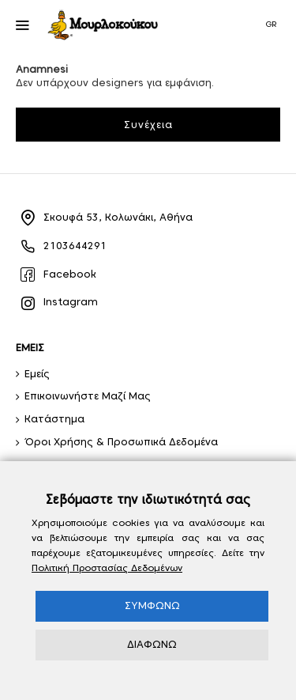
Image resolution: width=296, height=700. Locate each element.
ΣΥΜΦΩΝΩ (152, 605)
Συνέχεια (148, 124)
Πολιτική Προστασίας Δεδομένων (107, 567)
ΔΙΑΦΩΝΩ (152, 644)
